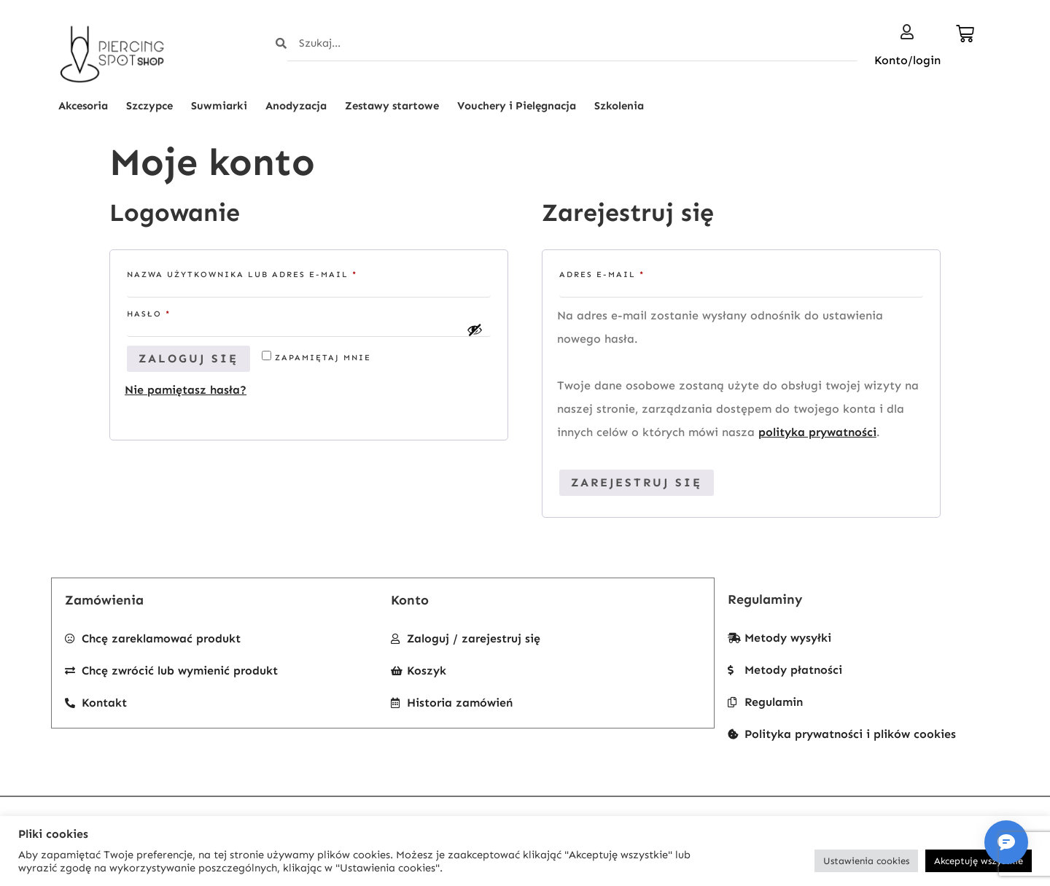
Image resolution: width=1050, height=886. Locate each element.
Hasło (178, 312)
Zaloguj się (188, 358)
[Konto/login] (907, 32)
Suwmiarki (219, 105)
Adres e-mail (631, 273)
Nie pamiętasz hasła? (185, 390)
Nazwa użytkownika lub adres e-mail (271, 273)
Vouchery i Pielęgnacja (516, 105)
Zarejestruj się (636, 482)
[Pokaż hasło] (475, 330)
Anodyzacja (296, 105)
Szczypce (149, 105)
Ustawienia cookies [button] (866, 860)
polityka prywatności (817, 432)
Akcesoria (83, 105)
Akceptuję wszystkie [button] (978, 860)
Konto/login (907, 60)
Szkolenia (619, 105)
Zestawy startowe (392, 105)
